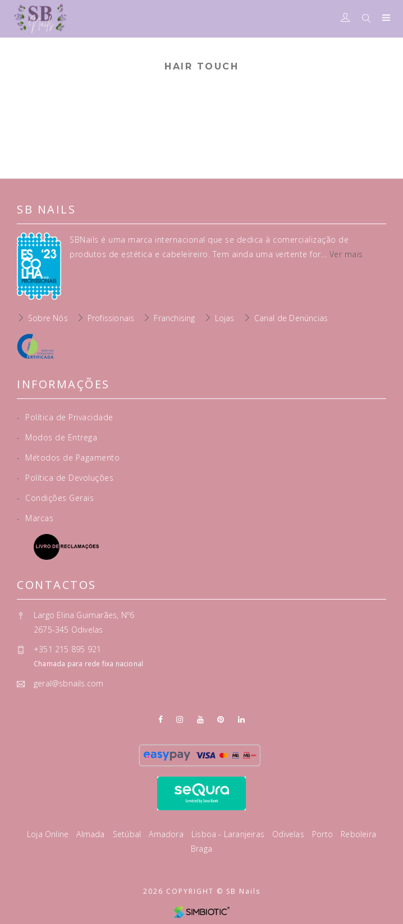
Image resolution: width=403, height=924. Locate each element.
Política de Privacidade (65, 417)
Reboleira (358, 834)
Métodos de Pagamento (68, 457)
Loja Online (49, 834)
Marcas (35, 518)
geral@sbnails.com (68, 683)
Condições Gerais (55, 498)
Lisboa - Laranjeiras (229, 834)
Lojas (225, 318)
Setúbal (128, 834)
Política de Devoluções (65, 477)
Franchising (174, 318)
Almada (91, 834)
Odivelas (289, 834)
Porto (323, 834)
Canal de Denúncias (291, 318)
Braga (201, 848)
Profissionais (111, 318)
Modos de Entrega (57, 437)
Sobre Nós (48, 318)
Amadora (167, 834)
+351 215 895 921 (67, 649)
